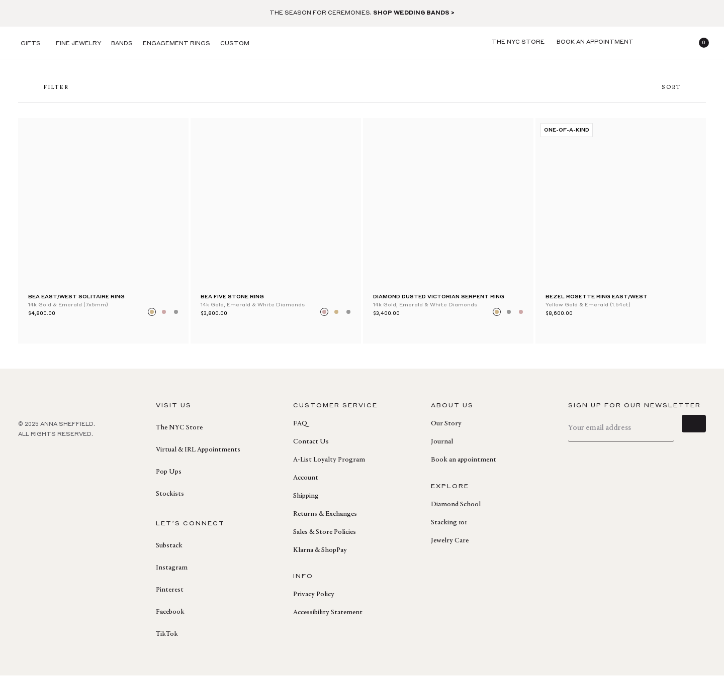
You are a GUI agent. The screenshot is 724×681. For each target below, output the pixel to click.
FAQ (300, 429)
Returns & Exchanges (325, 519)
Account (305, 483)
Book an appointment (463, 465)
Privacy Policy (313, 600)
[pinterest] (46, 462)
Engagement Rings (176, 44)
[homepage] (362, 43)
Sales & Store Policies (324, 537)
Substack (169, 551)
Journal (442, 447)
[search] (652, 43)
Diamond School (456, 510)
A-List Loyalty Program (329, 465)
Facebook (170, 617)
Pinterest (170, 595)
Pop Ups (169, 477)
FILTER (48, 90)
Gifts (31, 44)
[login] (676, 43)
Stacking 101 (449, 528)
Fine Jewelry (78, 44)
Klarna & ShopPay (320, 555)
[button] (700, 43)
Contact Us (311, 447)
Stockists (170, 499)
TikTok (167, 639)
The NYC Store (179, 433)
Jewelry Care (450, 546)
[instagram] (68, 462)
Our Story (446, 429)
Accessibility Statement (328, 618)
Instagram (172, 573)
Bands (122, 44)
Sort (679, 90)
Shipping (306, 501)
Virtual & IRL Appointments (198, 455)
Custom (234, 44)
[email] (621, 433)
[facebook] (24, 462)
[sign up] (694, 433)
